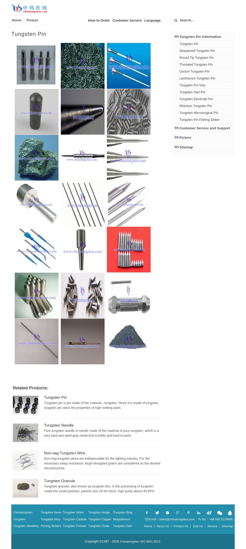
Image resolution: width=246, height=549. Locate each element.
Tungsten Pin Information (197, 36)
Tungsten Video (73, 512)
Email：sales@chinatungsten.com (170, 519)
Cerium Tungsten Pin (194, 71)
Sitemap (183, 147)
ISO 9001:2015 (150, 541)
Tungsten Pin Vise (192, 85)
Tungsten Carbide (75, 519)
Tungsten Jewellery (26, 526)
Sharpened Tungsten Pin (197, 51)
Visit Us (198, 526)
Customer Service (127, 20)
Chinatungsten (22, 512)
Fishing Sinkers (51, 526)
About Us (163, 526)
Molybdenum (121, 519)
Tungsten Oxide (98, 526)
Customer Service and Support (202, 128)
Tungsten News (51, 512)
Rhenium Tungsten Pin (195, 106)
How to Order (99, 20)
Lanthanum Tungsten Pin (197, 78)
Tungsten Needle (59, 425)
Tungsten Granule (59, 481)
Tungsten (19, 519)
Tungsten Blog (122, 512)
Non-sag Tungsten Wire (64, 453)
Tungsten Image (99, 512)
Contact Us (180, 526)
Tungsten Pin (55, 397)
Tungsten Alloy (50, 519)
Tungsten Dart (122, 526)
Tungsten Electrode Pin (196, 99)
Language (152, 20)
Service (212, 526)
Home (16, 20)
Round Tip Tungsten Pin (196, 57)
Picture (32, 20)
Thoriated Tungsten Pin (196, 64)
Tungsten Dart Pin (192, 92)
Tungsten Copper (99, 519)
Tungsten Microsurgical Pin (198, 113)
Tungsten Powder (74, 526)
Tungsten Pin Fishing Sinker (199, 120)
